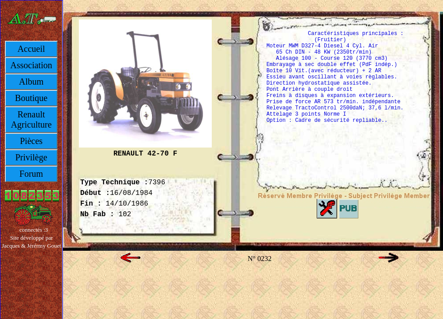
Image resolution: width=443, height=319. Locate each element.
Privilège (31, 157)
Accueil (31, 49)
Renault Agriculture (31, 119)
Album (31, 81)
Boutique (31, 98)
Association (31, 65)
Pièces (31, 141)
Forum (31, 174)
